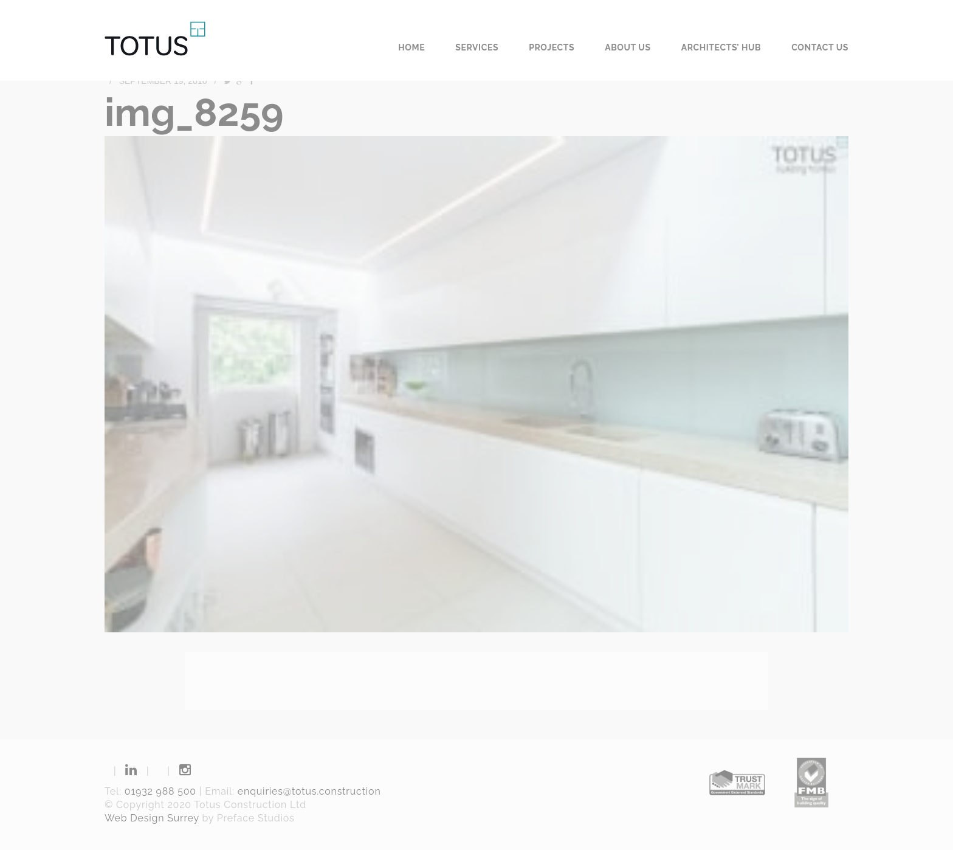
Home (411, 47)
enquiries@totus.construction (309, 791)
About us (628, 47)
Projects (551, 47)
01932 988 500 (160, 791)
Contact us (819, 47)
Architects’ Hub (721, 47)
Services (476, 47)
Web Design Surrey (152, 818)
